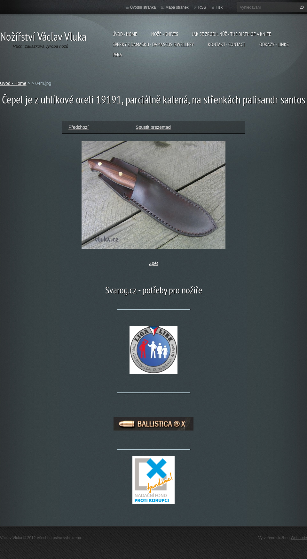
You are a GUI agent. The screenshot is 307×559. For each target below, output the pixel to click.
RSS (202, 7)
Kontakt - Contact (226, 44)
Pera (117, 54)
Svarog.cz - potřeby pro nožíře (153, 290)
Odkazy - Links (274, 44)
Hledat (301, 7)
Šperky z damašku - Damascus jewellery (153, 44)
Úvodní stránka (143, 7)
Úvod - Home (125, 34)
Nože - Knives (164, 34)
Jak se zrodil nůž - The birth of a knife (231, 34)
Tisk (219, 7)
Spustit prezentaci (153, 127)
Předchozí (78, 127)
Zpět (153, 263)
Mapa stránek (177, 7)
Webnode (299, 538)
